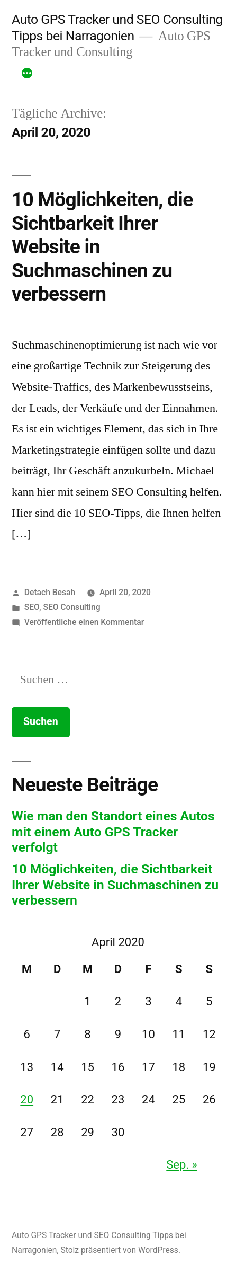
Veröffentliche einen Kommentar (84, 622)
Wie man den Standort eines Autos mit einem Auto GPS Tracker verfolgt (113, 831)
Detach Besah (49, 592)
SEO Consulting (71, 607)
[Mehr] (27, 74)
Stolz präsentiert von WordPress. (120, 1250)
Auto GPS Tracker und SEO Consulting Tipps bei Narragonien (117, 27)
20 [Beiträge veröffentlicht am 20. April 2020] (26, 1099)
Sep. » (181, 1164)
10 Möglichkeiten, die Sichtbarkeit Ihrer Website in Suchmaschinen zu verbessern (115, 884)
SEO (31, 607)
